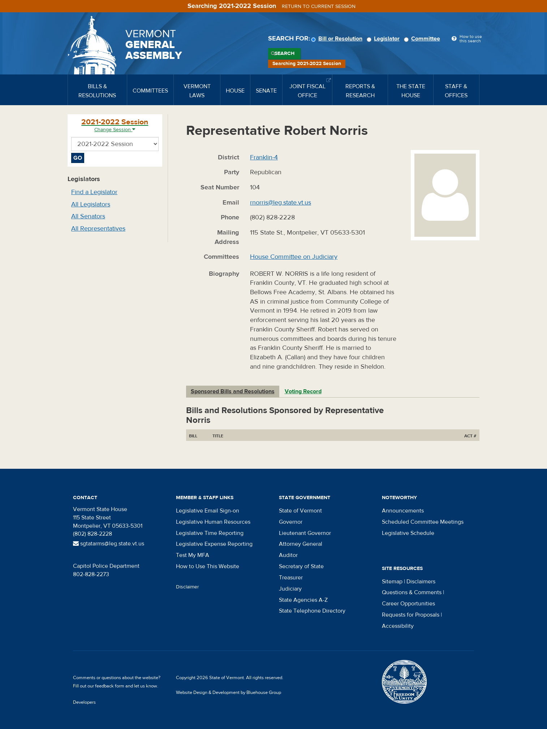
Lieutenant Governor (305, 533)
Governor (290, 522)
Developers (84, 702)
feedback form (109, 686)
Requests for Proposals (410, 614)
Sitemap (392, 581)
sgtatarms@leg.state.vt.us (108, 543)
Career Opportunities (408, 603)
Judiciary (290, 588)
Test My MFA (192, 555)
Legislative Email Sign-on (207, 510)
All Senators (88, 216)
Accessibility (398, 626)
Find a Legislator (94, 192)
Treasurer (291, 577)
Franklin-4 (264, 157)
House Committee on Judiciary (293, 257)
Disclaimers (420, 581)
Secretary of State (301, 566)
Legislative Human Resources (213, 522)
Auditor (288, 555)
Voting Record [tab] (303, 391)
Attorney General (300, 544)
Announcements (403, 510)
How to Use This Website (207, 566)
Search (284, 53)
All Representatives (98, 228)
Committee (423, 38)
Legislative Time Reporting (210, 533)
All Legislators (90, 204)
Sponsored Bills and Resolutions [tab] (233, 391)
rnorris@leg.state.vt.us (280, 202)
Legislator (384, 38)
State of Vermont (300, 510)
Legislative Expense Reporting (214, 544)
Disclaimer (187, 587)
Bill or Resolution (337, 38)
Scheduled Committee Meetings (423, 522)
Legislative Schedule (408, 533)
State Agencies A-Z (303, 600)
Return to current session (319, 6)
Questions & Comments (412, 592)
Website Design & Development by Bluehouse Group (228, 692)
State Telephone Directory (312, 610)
